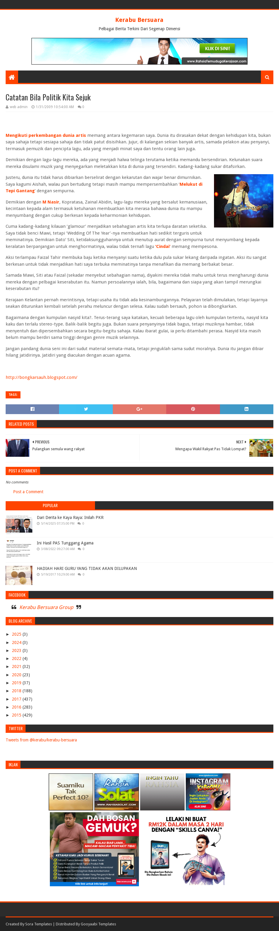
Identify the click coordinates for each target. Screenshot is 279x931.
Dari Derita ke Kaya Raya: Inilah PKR (70, 517)
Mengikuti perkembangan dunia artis (46, 135)
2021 (17, 666)
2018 (17, 690)
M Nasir (50, 202)
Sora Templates (38, 924)
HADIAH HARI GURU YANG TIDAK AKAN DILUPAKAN (87, 568)
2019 (17, 682)
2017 (17, 699)
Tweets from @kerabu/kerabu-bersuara (41, 740)
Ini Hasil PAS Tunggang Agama (65, 543)
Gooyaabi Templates (98, 924)
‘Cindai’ (162, 246)
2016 (17, 707)
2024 (17, 642)
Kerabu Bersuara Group (46, 607)
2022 (17, 658)
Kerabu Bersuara (139, 19)
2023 (17, 650)
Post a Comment (28, 491)
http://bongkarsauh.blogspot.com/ (41, 377)
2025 (17, 634)
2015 (17, 715)
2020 (17, 674)
